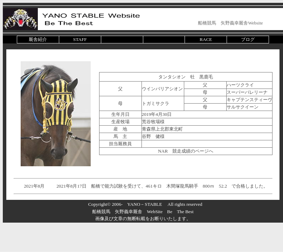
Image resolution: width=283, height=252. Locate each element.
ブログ (248, 39)
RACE (206, 39)
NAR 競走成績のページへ (185, 151)
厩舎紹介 (38, 39)
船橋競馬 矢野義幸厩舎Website (230, 23)
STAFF (80, 39)
